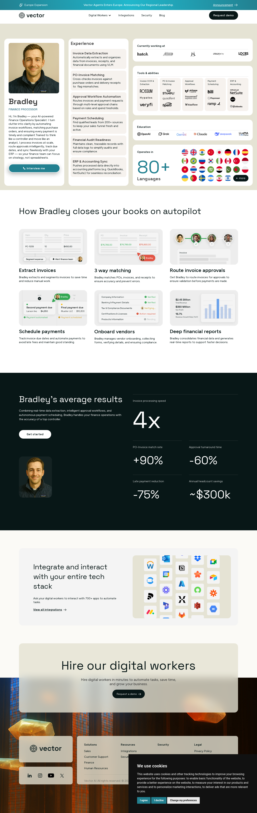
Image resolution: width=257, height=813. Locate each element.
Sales (87, 751)
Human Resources (96, 768)
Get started (35, 434)
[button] (100, 15)
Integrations (126, 15)
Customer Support (96, 756)
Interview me (36, 168)
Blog (162, 15)
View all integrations (47, 609)
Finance (89, 762)
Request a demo (127, 694)
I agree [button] (144, 800)
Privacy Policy (203, 751)
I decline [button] (159, 800)
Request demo (223, 15)
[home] (31, 15)
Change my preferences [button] (183, 800)
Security (146, 15)
